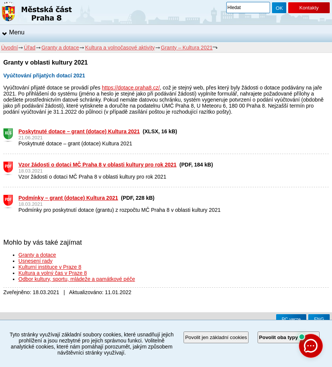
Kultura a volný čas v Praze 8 (53, 273)
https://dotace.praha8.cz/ (131, 88)
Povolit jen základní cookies (216, 337)
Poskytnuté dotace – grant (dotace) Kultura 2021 (79, 131)
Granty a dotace (60, 48)
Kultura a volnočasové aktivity (119, 48)
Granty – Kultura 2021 (187, 48)
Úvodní (9, 48)
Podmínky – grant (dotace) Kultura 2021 (68, 198)
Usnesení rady (36, 261)
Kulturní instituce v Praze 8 (50, 267)
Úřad (29, 48)
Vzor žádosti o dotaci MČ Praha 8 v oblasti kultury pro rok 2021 (98, 165)
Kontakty (308, 8)
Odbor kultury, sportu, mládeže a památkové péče (77, 279)
